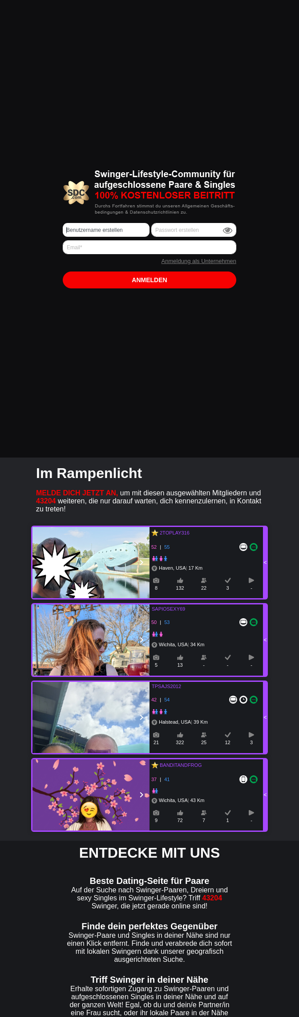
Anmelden (149, 280)
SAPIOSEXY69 (163, 609)
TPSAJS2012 (161, 686)
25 (203, 742)
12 (227, 742)
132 (180, 588)
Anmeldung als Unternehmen (199, 261)
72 (179, 820)
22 (203, 588)
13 (179, 665)
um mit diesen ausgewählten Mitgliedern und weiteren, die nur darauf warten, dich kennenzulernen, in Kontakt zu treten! (148, 501)
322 (180, 742)
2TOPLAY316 (173, 532)
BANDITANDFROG (179, 765)
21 (156, 742)
